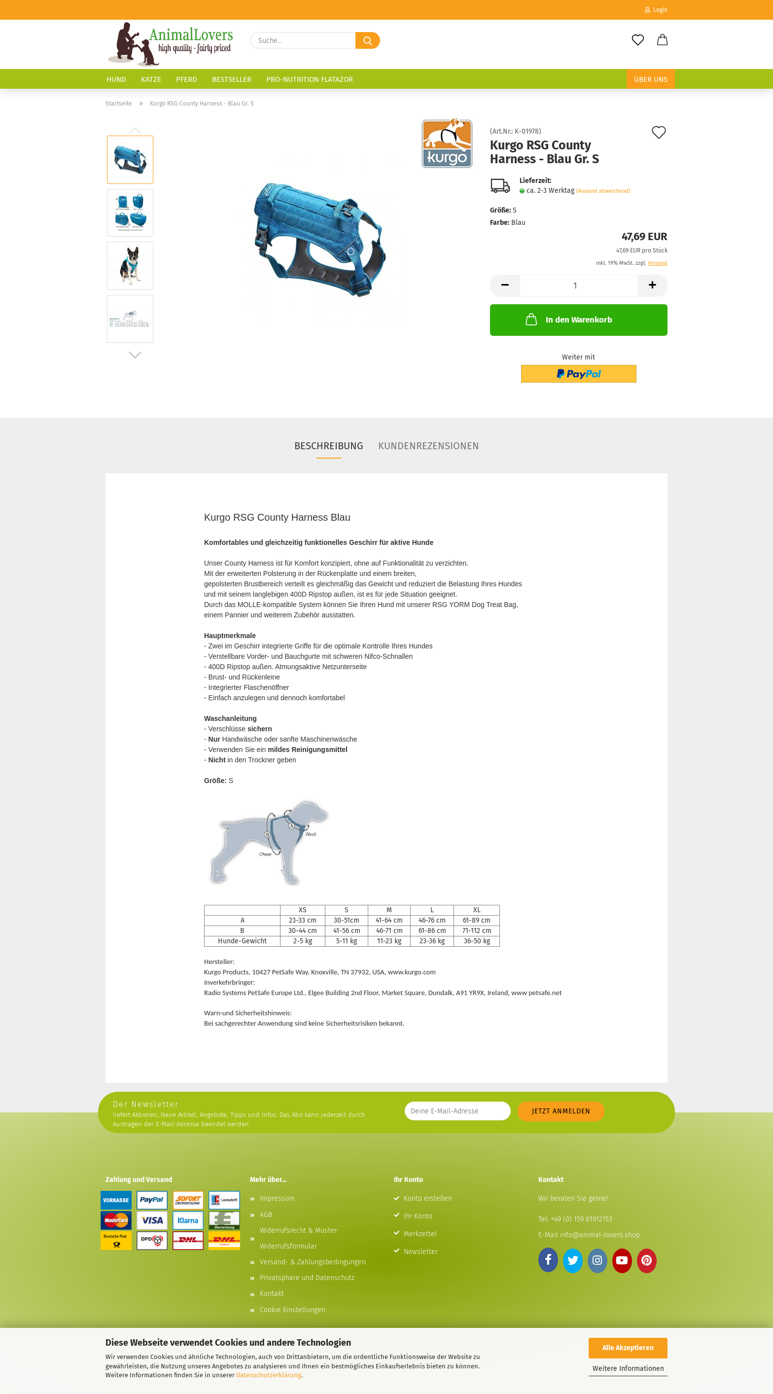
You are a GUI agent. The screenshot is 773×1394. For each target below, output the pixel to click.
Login (656, 9)
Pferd (186, 79)
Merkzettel (420, 1222)
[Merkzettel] (638, 40)
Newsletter (421, 1240)
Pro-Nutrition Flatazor (309, 79)
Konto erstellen (428, 1186)
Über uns (651, 79)
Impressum (277, 1186)
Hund (116, 79)
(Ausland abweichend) (603, 191)
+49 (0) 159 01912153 (580, 1207)
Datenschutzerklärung (268, 1375)
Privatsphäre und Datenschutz (307, 1266)
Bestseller (231, 79)
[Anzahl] (579, 286)
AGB (266, 1203)
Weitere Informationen (628, 1368)
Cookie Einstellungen (292, 1298)
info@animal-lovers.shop (600, 1223)
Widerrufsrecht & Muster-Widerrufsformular (299, 1227)
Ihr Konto (418, 1204)
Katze (151, 79)
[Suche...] (367, 40)
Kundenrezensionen (428, 446)
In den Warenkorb (568, 319)
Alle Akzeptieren (628, 1348)
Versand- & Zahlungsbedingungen (313, 1250)
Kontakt (272, 1282)
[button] (662, 40)
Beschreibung (328, 446)
